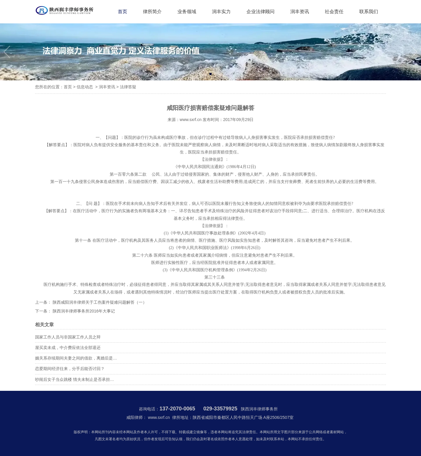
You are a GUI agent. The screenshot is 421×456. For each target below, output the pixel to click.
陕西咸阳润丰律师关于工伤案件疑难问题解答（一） (99, 302)
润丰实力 (221, 11)
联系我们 (368, 11)
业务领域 (186, 11)
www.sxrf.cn (191, 119)
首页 (122, 11)
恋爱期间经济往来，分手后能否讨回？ (70, 368)
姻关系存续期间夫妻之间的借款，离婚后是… (76, 358)
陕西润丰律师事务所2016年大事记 (83, 311)
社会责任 (334, 11)
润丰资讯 (299, 11)
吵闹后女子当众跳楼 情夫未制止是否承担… (74, 379)
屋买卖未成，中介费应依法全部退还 (68, 347)
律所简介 (152, 11)
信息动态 (85, 86)
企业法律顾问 (260, 11)
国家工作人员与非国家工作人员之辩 (68, 337)
